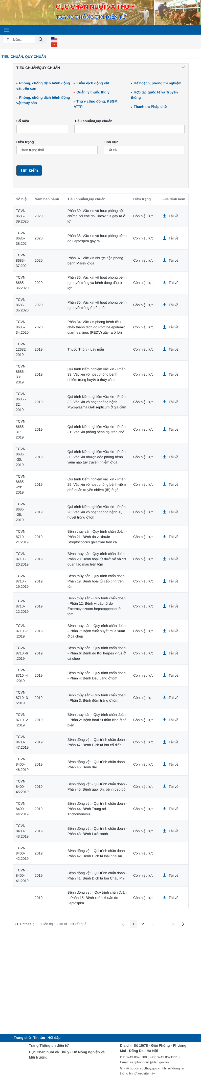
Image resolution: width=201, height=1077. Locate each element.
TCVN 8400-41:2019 (22, 875)
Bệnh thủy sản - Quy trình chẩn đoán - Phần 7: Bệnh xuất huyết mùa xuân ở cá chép (97, 631)
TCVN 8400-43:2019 (22, 831)
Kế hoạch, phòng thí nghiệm (158, 83)
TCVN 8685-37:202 (21, 260)
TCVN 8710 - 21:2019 (22, 536)
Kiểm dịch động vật (92, 83)
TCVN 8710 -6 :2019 (22, 653)
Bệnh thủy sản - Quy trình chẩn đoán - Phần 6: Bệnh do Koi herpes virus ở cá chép (97, 653)
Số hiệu (22, 121)
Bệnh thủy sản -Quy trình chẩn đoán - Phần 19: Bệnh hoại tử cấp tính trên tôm (97, 581)
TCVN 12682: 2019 (21, 349)
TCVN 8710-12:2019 (22, 606)
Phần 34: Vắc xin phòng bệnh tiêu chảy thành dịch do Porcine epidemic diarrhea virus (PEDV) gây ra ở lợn (96, 327)
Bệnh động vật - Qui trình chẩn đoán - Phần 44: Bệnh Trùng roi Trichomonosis (97, 808)
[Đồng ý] (40, 39)
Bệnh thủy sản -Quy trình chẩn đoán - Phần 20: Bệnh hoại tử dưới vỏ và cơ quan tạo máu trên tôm (97, 559)
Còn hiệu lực (143, 216)
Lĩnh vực (111, 142)
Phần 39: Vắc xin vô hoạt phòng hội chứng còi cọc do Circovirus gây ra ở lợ (96, 216)
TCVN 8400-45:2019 (22, 786)
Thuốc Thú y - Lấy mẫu (86, 349)
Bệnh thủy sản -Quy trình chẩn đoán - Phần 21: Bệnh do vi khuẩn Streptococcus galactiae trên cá (97, 536)
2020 (38, 216)
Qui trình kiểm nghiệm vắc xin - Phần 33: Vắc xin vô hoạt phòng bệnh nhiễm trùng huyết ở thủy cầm (97, 374)
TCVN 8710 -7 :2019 (22, 631)
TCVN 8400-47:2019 (22, 742)
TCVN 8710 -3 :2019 (22, 697)
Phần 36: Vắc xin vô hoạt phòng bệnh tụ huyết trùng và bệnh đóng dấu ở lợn (97, 282)
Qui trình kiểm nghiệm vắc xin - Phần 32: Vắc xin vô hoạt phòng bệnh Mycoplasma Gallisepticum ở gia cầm (97, 402)
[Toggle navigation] (6, 30)
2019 (38, 349)
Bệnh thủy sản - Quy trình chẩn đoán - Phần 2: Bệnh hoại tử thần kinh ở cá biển (97, 720)
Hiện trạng (25, 142)
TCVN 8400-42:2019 (22, 853)
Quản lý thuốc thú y (92, 92)
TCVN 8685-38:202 (21, 238)
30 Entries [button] (26, 925)
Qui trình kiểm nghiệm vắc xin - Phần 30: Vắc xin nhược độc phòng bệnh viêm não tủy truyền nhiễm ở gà (97, 457)
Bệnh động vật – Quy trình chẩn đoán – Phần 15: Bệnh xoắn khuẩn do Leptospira (97, 897)
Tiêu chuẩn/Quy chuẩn (93, 121)
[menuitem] (22, 1038)
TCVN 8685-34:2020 (22, 327)
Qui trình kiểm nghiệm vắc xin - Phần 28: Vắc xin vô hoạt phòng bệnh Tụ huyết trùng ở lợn (97, 512)
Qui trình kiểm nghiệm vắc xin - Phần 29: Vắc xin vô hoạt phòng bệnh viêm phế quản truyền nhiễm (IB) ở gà (97, 484)
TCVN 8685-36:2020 (22, 282)
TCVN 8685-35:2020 (22, 305)
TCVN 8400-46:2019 (22, 764)
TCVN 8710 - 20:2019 (22, 559)
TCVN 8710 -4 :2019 (22, 675)
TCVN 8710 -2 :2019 (22, 720)
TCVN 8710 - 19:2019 (22, 581)
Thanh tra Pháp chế (150, 107)
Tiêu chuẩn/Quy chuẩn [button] (100, 68)
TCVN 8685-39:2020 (22, 216)
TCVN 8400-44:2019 (22, 808)
